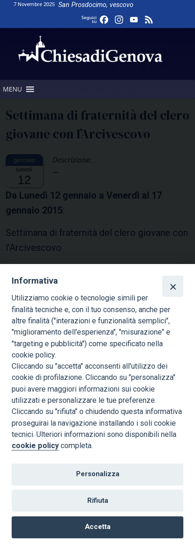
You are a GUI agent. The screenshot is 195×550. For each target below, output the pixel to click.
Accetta (98, 526)
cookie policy (35, 445)
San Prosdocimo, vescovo (95, 5)
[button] (12, 89)
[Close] (172, 286)
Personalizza (97, 474)
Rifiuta (97, 500)
